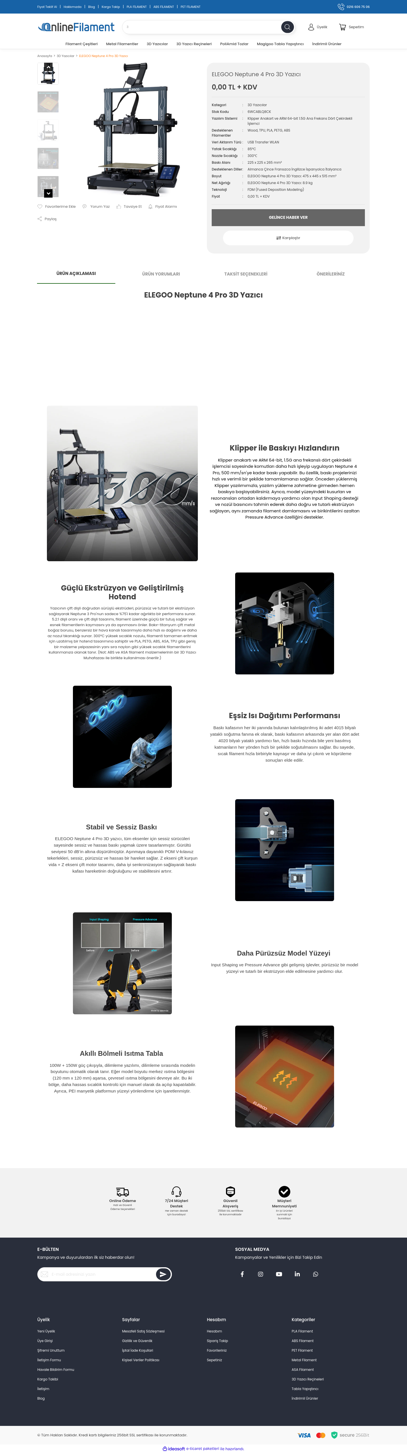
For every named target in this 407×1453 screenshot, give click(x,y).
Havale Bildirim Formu (55, 1369)
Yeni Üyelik (46, 1331)
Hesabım (214, 1331)
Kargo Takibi (47, 1379)
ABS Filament (303, 1340)
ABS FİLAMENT (163, 7)
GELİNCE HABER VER (288, 217)
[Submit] (163, 1274)
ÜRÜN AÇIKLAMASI (76, 273)
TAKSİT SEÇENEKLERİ (245, 274)
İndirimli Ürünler (305, 1398)
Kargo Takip (111, 7)
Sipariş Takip (217, 1340)
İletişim (43, 1388)
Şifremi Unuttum (51, 1350)
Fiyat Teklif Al (47, 7)
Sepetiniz (214, 1360)
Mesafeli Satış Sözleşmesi (143, 1331)
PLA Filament (302, 1331)
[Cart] (352, 27)
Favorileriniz (217, 1350)
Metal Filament (304, 1360)
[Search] (208, 27)
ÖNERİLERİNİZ (331, 274)
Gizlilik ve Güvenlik (137, 1340)
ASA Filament (303, 1369)
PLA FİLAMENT (137, 7)
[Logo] (76, 27)
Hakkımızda (72, 7)
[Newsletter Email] (104, 1274)
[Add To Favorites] (56, 206)
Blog (91, 7)
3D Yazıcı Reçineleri (308, 1379)
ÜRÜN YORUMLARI (161, 274)
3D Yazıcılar (257, 104)
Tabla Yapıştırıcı (305, 1388)
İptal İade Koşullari (137, 1350)
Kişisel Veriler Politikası (140, 1360)
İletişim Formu (49, 1360)
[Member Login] (318, 27)
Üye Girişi (45, 1340)
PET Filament (302, 1350)
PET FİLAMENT (190, 7)
